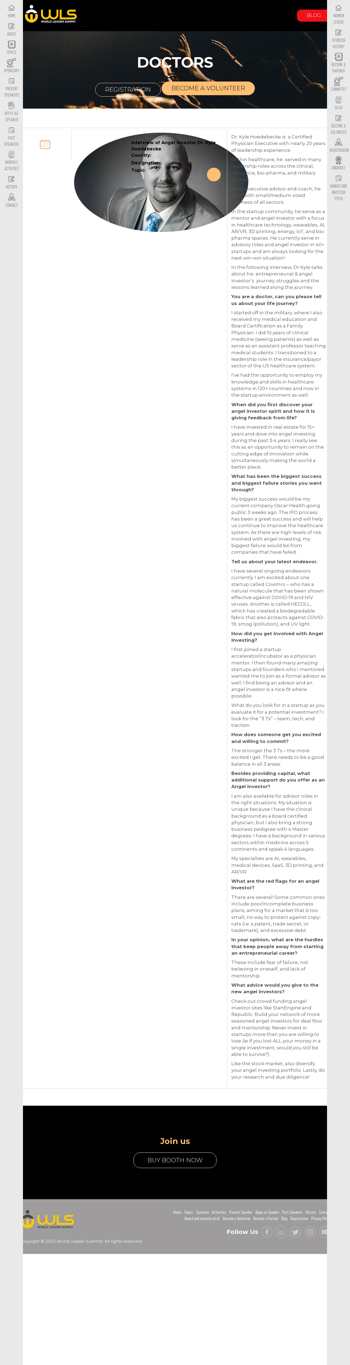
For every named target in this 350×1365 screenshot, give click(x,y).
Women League (338, 14)
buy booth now (175, 1160)
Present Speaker (240, 1212)
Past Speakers (11, 137)
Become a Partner (338, 64)
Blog (314, 15)
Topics (188, 1212)
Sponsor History (338, 39)
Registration (128, 89)
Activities (219, 1212)
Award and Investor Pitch (338, 188)
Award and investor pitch (202, 1218)
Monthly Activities (11, 161)
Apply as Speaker (11, 112)
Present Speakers (11, 88)
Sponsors (202, 1212)
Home (177, 1212)
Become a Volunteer (338, 125)
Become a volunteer (208, 88)
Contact (325, 1212)
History (311, 1212)
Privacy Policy (321, 1218)
